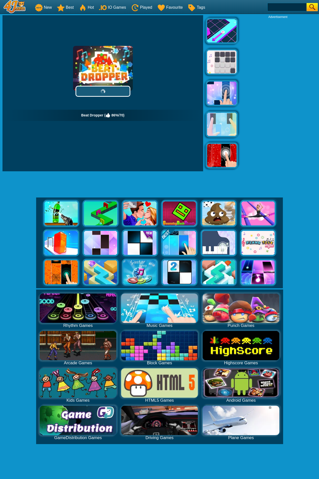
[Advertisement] (277, 94)
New (43, 7)
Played (141, 7)
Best (65, 7)
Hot (86, 7)
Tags (196, 7)
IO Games (112, 7)
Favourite (170, 7)
